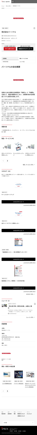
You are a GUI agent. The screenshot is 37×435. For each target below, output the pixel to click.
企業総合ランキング (21, 416)
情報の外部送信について (13, 429)
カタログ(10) (5, 61)
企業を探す (10, 413)
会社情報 (15, 431)
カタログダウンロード (18, 202)
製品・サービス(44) (24, 58)
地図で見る (17, 337)
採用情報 (19, 431)
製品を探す (4, 413)
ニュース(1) (22, 61)
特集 (14, 413)
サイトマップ (29, 413)
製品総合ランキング (21, 413)
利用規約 (11, 431)
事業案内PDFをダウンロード (25, 49)
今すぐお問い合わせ (10, 49)
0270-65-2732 (7, 38)
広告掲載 (24, 431)
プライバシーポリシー (14, 428)
